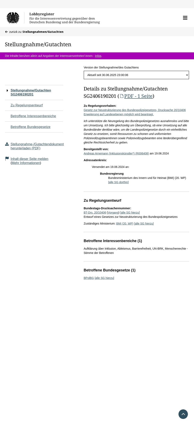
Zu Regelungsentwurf (27, 105)
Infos (98, 55)
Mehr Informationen (26, 163)
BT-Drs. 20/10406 (95, 212)
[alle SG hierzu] (130, 212)
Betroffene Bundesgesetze (31, 127)
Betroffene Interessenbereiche (33, 116)
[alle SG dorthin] (118, 182)
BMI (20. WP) (124, 223)
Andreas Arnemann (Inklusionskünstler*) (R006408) (116, 153)
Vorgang (113, 212)
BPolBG (89, 278)
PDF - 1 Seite (136, 96)
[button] (185, 17)
